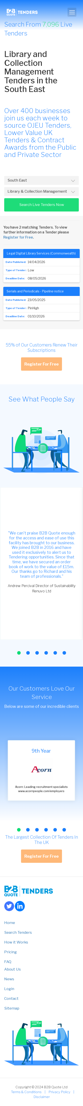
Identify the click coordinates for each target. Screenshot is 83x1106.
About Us (12, 969)
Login (9, 989)
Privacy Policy (59, 1092)
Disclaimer (41, 1097)
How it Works (16, 942)
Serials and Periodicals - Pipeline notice (35, 291)
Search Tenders (18, 932)
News (9, 979)
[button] (19, 653)
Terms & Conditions (26, 1092)
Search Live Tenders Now (41, 204)
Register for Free (18, 237)
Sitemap (11, 1008)
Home (9, 922)
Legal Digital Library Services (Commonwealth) (41, 253)
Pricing (10, 952)
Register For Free (41, 364)
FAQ (7, 961)
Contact (11, 998)
